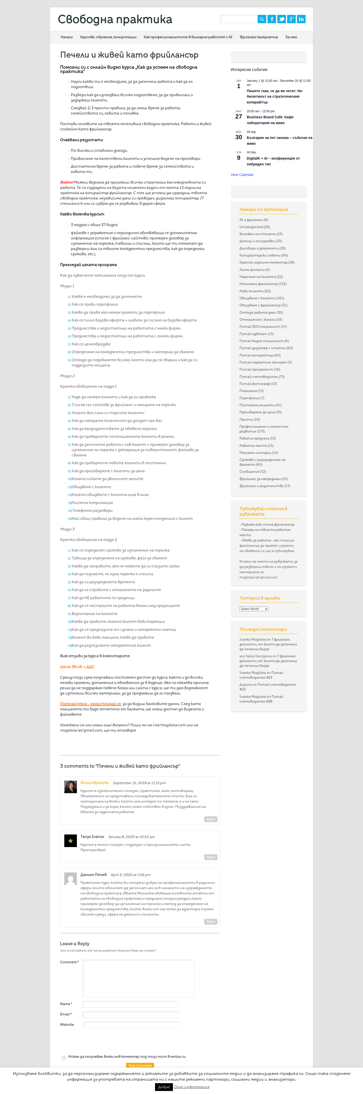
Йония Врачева (94, 783)
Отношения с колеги (257, 319)
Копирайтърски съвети (260, 255)
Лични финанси (252, 270)
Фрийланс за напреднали (260, 479)
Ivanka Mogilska (252, 639)
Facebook (271, 19)
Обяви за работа (256, 540)
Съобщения (249, 471)
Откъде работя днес (257, 312)
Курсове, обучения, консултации (108, 37)
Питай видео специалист (261, 341)
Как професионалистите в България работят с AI (188, 37)
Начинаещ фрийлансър (258, 284)
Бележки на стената (257, 234)
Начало (66, 37)
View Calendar (242, 175)
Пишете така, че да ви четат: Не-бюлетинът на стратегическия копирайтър (275, 96)
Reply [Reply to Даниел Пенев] (211, 922)
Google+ (291, 19)
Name (66, 1004)
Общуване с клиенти (257, 298)
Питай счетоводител (258, 377)
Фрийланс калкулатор (259, 37)
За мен (291, 37)
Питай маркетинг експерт (263, 362)
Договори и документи (259, 248)
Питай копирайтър (256, 355)
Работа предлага (254, 438)
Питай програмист (256, 369)
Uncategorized (251, 227)
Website (67, 1025)
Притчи (246, 419)
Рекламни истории (255, 453)
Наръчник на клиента (257, 277)
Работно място (253, 446)
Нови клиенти (251, 291)
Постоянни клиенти (257, 405)
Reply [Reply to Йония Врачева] (211, 819)
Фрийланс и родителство (261, 486)
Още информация (191, 1086)
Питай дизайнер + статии (262, 348)
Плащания (248, 391)
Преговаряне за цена (257, 412)
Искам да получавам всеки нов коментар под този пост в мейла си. (123, 1056)
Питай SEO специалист (259, 326)
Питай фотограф (254, 384)
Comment (70, 962)
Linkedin (301, 19)
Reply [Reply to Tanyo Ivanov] (211, 857)
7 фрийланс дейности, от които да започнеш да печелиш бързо (268, 644)
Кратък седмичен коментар (263, 262)
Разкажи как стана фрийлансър (267, 524)
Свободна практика (114, 19)
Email (66, 1014)
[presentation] (98, 1041)
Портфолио (249, 398)
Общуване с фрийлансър (260, 305)
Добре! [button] (164, 1087)
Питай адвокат (253, 334)
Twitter (281, 19)
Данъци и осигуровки (257, 241)
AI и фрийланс (251, 220)
